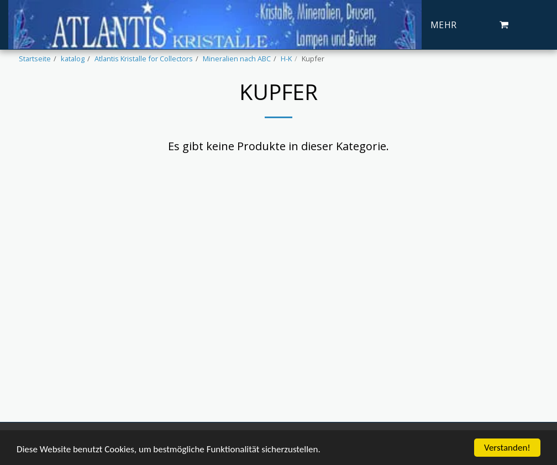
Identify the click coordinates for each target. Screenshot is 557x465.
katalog (73, 59)
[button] (504, 25)
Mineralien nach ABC (237, 59)
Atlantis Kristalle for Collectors (143, 59)
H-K (286, 59)
